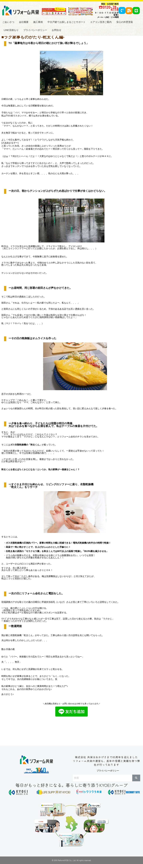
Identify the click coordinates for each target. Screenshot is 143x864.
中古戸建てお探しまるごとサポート (66, 22)
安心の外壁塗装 (124, 22)
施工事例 (38, 22)
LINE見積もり (11, 30)
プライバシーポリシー (35, 30)
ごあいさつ (8, 22)
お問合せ (56, 30)
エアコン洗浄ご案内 (101, 22)
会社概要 (23, 22)
